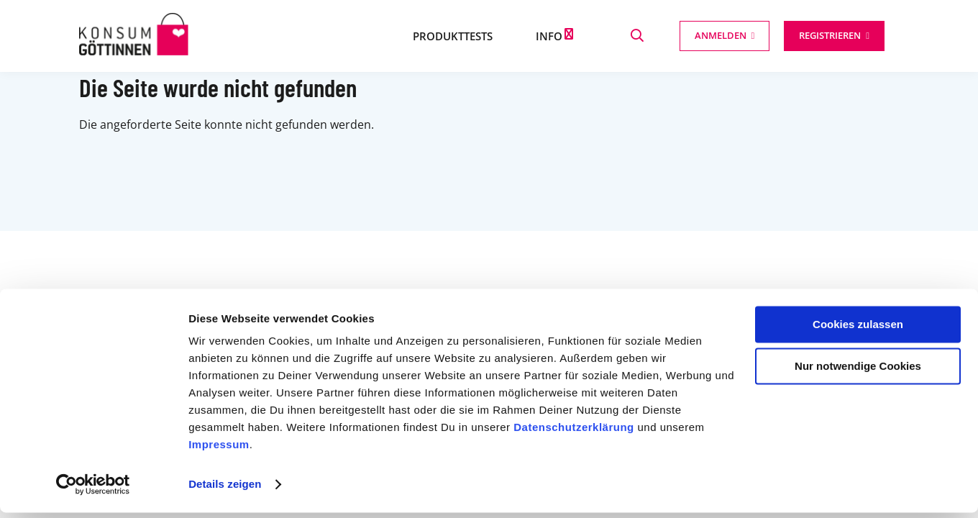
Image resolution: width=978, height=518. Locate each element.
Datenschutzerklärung (573, 433)
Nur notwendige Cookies (858, 371)
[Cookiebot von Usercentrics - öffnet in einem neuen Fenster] (93, 490)
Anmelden (720, 35)
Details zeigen (224, 489)
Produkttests (453, 36)
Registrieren (830, 35)
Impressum (219, 450)
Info (549, 36)
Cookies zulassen (858, 330)
